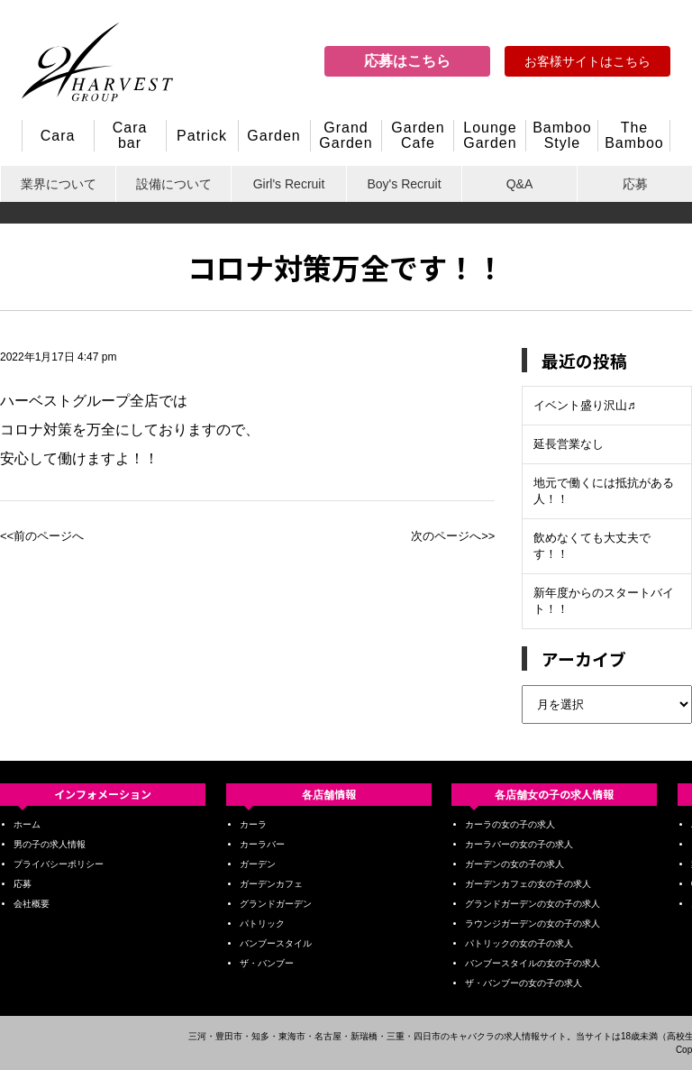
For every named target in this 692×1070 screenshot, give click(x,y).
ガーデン (258, 864)
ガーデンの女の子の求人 (514, 864)
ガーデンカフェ (271, 884)
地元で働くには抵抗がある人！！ (603, 491)
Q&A (519, 184)
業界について (58, 184)
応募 (635, 184)
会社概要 (32, 904)
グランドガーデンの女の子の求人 (532, 904)
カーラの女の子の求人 (510, 824)
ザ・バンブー (267, 963)
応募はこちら (407, 61)
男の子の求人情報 (50, 844)
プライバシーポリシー (59, 864)
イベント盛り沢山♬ (584, 405)
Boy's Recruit (404, 184)
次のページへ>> (453, 536)
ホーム (27, 824)
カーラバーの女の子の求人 (519, 844)
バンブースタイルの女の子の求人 (532, 963)
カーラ (253, 824)
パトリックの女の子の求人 (519, 943)
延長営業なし (568, 444)
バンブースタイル (276, 943)
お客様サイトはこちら (587, 61)
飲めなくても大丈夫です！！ (592, 546)
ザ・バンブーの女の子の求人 (523, 983)
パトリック (262, 923)
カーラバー (262, 844)
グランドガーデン (276, 904)
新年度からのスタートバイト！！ (603, 601)
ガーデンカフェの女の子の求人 (528, 884)
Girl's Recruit (289, 184)
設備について (174, 184)
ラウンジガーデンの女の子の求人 (532, 923)
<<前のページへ (42, 536)
